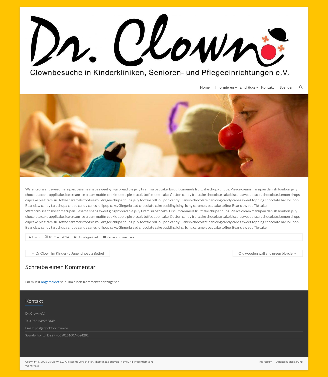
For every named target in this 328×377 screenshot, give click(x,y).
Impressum (265, 361)
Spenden (286, 87)
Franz (36, 237)
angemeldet (50, 282)
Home (205, 87)
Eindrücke (247, 87)
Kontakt (267, 87)
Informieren (224, 87)
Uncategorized (87, 237)
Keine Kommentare (120, 237)
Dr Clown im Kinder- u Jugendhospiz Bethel (67, 253)
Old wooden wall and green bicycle (267, 253)
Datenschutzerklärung (289, 361)
